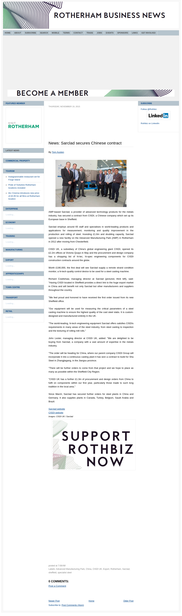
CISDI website (56, 412)
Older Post (128, 601)
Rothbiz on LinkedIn (150, 123)
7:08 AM (62, 565)
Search (44, 33)
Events (110, 33)
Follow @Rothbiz (149, 109)
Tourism (10, 171)
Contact (78, 33)
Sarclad (126, 569)
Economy (11, 222)
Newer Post (54, 601)
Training (10, 236)
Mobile (55, 33)
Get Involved (148, 33)
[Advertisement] (91, 63)
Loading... (10, 214)
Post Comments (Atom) (73, 605)
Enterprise (12, 209)
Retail (9, 311)
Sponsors (122, 33)
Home (7, 33)
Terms (66, 33)
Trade (90, 33)
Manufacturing (14, 250)
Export (10, 260)
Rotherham (116, 569)
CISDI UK (97, 569)
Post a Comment (57, 586)
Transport (12, 297)
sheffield (53, 572)
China (89, 569)
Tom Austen (58, 152)
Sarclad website (57, 409)
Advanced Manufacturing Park (70, 569)
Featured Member (15, 103)
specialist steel (64, 572)
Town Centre (13, 287)
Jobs (99, 33)
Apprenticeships (15, 274)
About (17, 33)
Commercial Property (18, 161)
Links (135, 33)
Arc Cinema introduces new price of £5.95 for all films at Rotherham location (24, 196)
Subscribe (30, 33)
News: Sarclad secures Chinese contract (85, 143)
